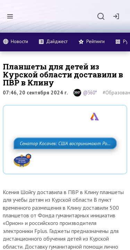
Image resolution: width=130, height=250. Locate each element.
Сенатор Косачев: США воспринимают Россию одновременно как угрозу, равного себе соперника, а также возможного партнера (63, 159)
